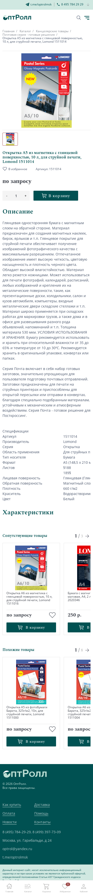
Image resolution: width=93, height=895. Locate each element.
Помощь (41, 813)
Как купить (11, 804)
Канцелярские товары (52, 31)
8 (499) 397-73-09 (46, 832)
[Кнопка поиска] (78, 17)
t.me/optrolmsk (15, 857)
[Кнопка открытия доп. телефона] (88, 4)
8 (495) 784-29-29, (16, 832)
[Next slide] (87, 536)
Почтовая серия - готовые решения (28, 34)
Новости (9, 822)
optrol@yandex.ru (17, 848)
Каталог (25, 31)
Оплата (8, 813)
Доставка (42, 804)
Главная (8, 31)
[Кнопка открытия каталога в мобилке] (87, 18)
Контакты (42, 822)
